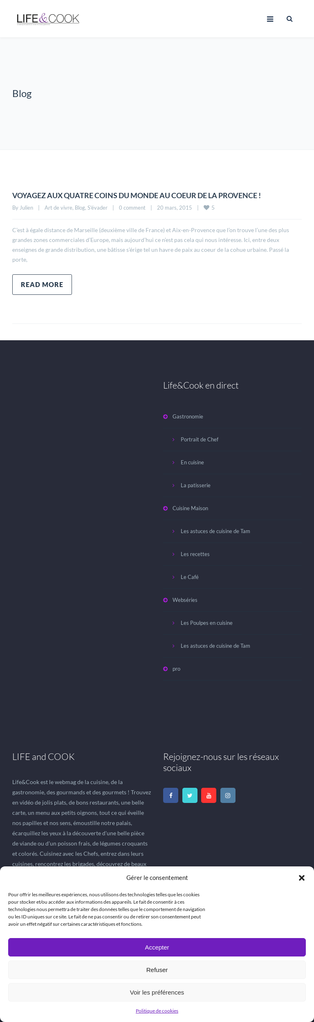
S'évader (97, 207)
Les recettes (195, 554)
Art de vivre (58, 207)
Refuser (157, 969)
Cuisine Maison (190, 508)
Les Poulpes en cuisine (207, 623)
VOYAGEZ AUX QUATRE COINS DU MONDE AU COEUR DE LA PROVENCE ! (151, 195)
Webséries (185, 600)
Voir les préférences (157, 992)
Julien (26, 207)
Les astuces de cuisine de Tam (215, 531)
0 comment (132, 207)
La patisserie (196, 485)
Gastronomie (188, 416)
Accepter (157, 947)
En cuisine (192, 462)
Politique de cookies (157, 1011)
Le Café (190, 577)
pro (176, 668)
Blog (80, 207)
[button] (302, 878)
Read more (42, 284)
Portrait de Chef (199, 439)
